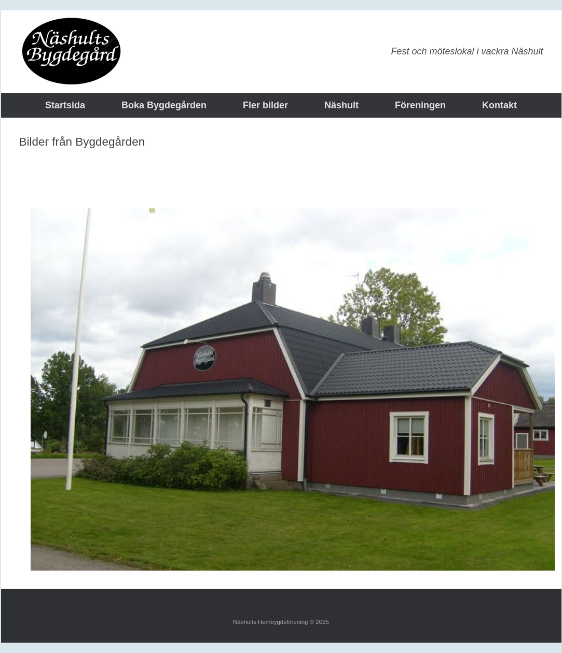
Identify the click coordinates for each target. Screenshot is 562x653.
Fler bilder (265, 105)
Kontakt (499, 105)
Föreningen (420, 105)
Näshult (341, 105)
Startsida (65, 105)
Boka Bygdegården (164, 105)
